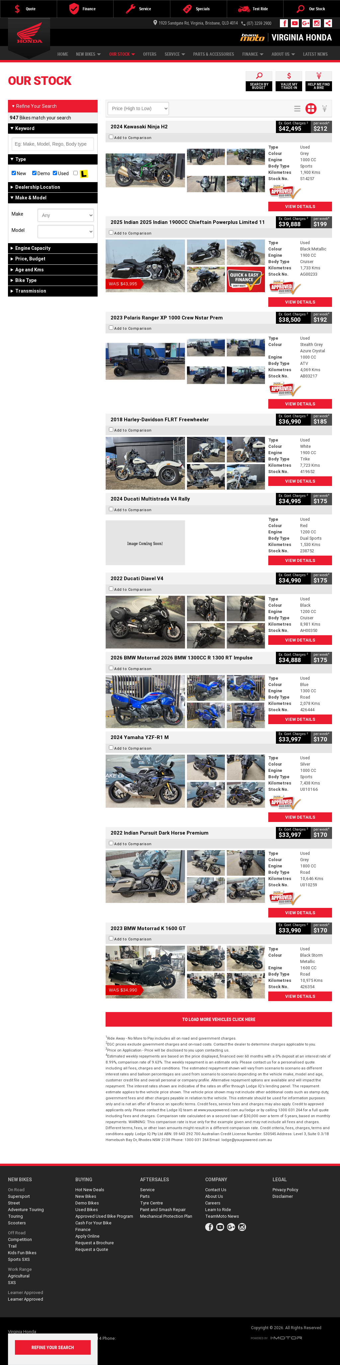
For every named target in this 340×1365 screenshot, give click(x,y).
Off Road (17, 1233)
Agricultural (19, 1276)
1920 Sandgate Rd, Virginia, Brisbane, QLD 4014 (195, 23)
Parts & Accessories (213, 54)
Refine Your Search (34, 106)
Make (17, 214)
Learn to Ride (218, 1209)
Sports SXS (19, 1259)
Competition (20, 1239)
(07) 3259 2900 (259, 23)
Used (61, 173)
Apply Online (87, 1236)
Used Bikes (86, 1209)
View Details (300, 206)
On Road (16, 1190)
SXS (12, 1282)
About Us (283, 54)
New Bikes (88, 54)
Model (18, 230)
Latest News (315, 54)
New (19, 173)
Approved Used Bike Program (104, 1216)
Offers (149, 54)
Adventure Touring (26, 1209)
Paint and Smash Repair (163, 1209)
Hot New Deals (89, 1190)
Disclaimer (283, 1196)
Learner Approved (25, 1292)
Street (14, 1203)
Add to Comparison (133, 137)
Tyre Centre (151, 1203)
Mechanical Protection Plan (166, 1216)
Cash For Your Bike (93, 1223)
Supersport (19, 1196)
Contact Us (215, 1190)
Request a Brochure (94, 1243)
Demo (41, 173)
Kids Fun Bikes (22, 1253)
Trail (12, 1246)
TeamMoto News (222, 1216)
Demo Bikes (87, 1203)
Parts (145, 1196)
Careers (212, 1203)
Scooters (17, 1223)
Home (62, 54)
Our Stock (122, 54)
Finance (253, 54)
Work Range (20, 1269)
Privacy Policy (285, 1190)
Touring (15, 1216)
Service (175, 54)
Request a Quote (91, 1249)
